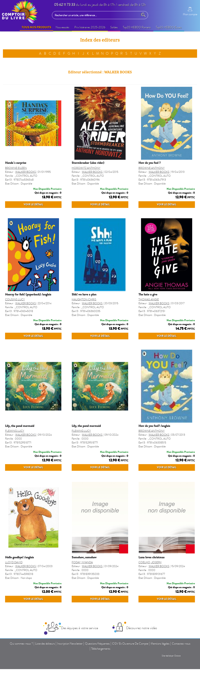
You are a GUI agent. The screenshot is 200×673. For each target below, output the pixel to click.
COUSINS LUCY (15, 307)
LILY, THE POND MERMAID (19, 441)
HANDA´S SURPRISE (15, 162)
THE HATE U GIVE (147, 302)
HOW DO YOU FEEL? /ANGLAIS (154, 441)
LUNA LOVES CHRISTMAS (151, 580)
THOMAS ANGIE (148, 307)
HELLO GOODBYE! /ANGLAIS (19, 580)
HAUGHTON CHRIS (84, 307)
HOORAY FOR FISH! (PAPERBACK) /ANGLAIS (28, 302)
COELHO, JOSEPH (150, 585)
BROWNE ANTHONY (151, 168)
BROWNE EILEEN (16, 168)
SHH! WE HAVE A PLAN (84, 302)
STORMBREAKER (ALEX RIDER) (88, 162)
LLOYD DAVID (13, 585)
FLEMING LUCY (14, 446)
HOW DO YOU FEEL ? (149, 162)
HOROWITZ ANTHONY (86, 168)
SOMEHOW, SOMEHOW (84, 580)
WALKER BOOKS (25, 172)
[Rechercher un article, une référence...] (96, 15)
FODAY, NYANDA (82, 585)
